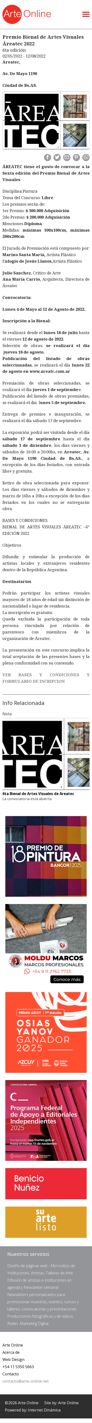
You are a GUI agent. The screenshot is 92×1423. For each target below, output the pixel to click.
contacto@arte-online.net (25, 1381)
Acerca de (11, 1352)
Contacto (10, 1374)
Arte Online (12, 1345)
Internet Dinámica (44, 1410)
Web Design (13, 1359)
